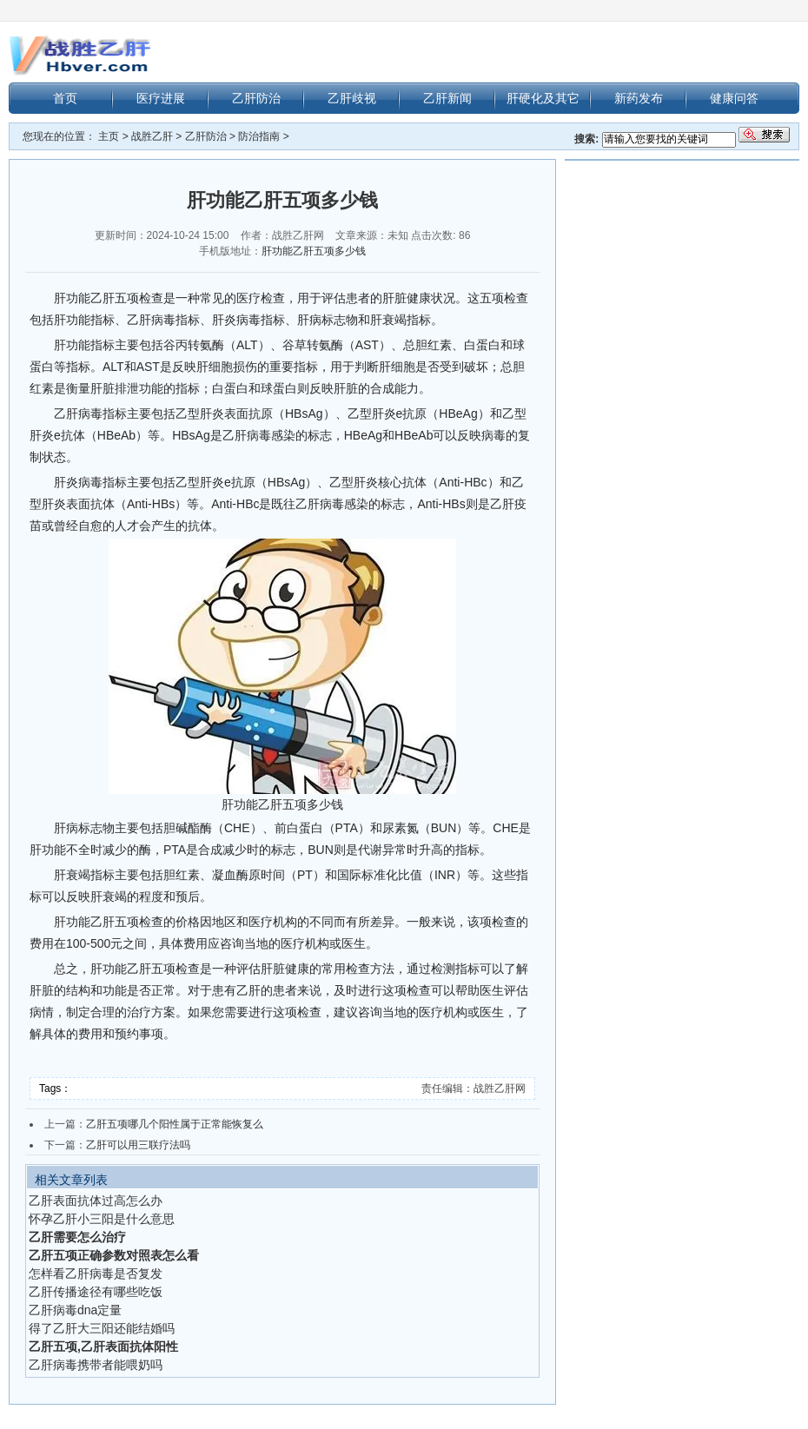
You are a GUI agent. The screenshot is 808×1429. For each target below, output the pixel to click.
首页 (65, 98)
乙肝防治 (256, 98)
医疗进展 (160, 98)
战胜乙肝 (152, 136)
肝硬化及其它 (543, 98)
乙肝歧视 (352, 98)
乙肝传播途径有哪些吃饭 (95, 1292)
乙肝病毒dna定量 (75, 1310)
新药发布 (638, 98)
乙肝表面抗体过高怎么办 (95, 1200)
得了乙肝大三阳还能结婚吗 (102, 1328)
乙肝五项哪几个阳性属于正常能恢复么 (174, 1124)
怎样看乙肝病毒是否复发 (95, 1273)
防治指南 (259, 136)
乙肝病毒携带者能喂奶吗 (95, 1365)
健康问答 (734, 98)
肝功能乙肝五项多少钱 (314, 251)
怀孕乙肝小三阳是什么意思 (102, 1219)
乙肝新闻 (447, 98)
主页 (108, 136)
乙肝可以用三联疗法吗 (138, 1145)
